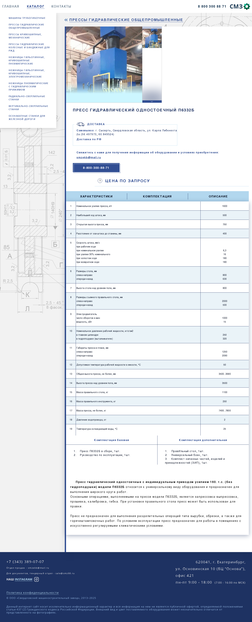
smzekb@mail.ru (88, 157)
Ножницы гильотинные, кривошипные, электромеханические (27, 73)
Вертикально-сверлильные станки (28, 107)
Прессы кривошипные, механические (25, 36)
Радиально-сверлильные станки (27, 98)
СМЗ (236, 6)
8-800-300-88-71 (96, 168)
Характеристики (96, 196)
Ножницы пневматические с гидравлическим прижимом (29, 86)
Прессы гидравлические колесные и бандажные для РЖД (29, 47)
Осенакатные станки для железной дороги (27, 117)
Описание (218, 196)
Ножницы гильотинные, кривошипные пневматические (27, 60)
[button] (152, 101)
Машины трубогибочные (27, 17)
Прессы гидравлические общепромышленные (26, 26)
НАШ (19, 579)
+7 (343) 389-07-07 (25, 561)
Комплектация (157, 196)
